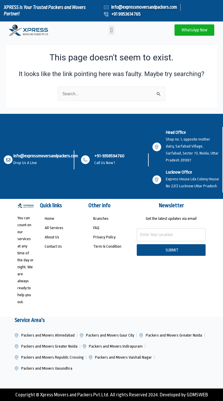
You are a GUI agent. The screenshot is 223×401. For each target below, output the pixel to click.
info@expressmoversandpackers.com (45, 156)
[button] (111, 30)
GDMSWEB (197, 395)
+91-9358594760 (109, 156)
